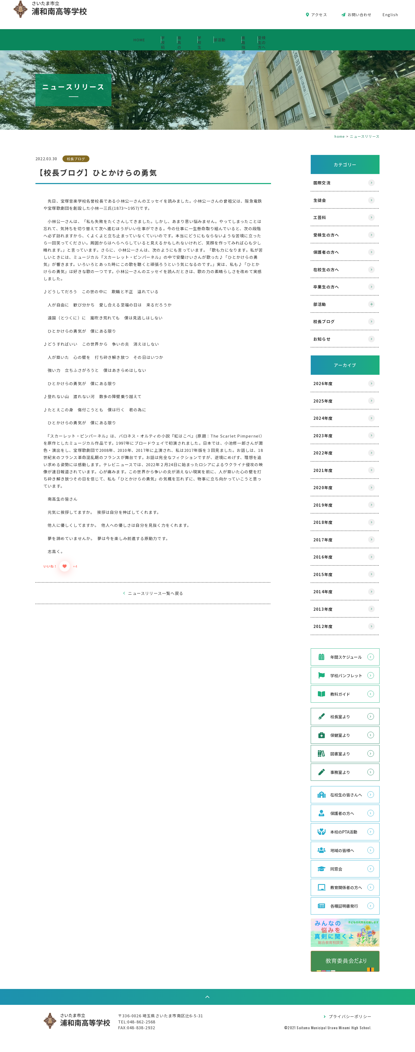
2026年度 (312, 383)
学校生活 (205, 39)
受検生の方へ (349, 39)
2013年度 (312, 609)
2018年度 (312, 522)
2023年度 (312, 435)
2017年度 (312, 539)
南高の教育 (156, 39)
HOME (60, 39)
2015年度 (312, 574)
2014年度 (312, 591)
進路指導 (297, 39)
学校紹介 (106, 39)
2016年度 (312, 557)
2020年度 (312, 487)
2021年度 (312, 470)
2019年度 (312, 505)
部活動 (251, 39)
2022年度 (312, 453)
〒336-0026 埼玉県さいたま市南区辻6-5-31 (171, 1029)
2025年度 (312, 401)
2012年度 (312, 626)
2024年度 (312, 418)
